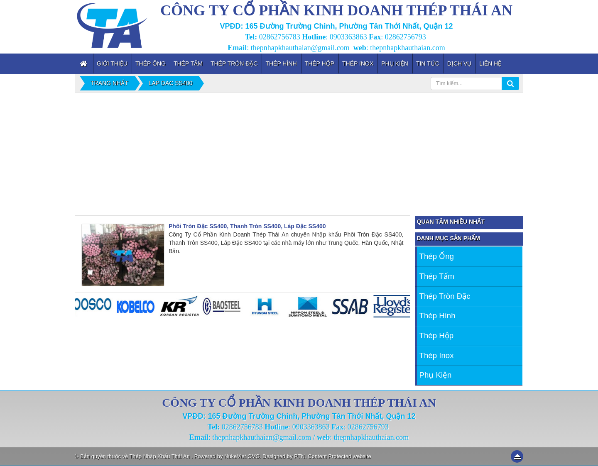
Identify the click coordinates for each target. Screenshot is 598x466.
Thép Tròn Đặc (445, 296)
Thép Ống (436, 256)
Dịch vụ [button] (459, 63)
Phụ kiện (435, 375)
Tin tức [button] (427, 63)
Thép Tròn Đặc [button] (234, 63)
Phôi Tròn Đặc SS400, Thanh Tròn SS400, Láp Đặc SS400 (247, 226)
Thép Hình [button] (281, 63)
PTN (299, 456)
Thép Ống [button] (150, 63)
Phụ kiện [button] (394, 63)
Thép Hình (437, 315)
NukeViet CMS (242, 456)
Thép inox (436, 355)
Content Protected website (339, 456)
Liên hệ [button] (490, 63)
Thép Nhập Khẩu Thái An (160, 456)
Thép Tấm (436, 276)
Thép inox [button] (357, 63)
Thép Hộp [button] (319, 63)
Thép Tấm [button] (188, 63)
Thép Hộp (436, 335)
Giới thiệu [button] (112, 63)
